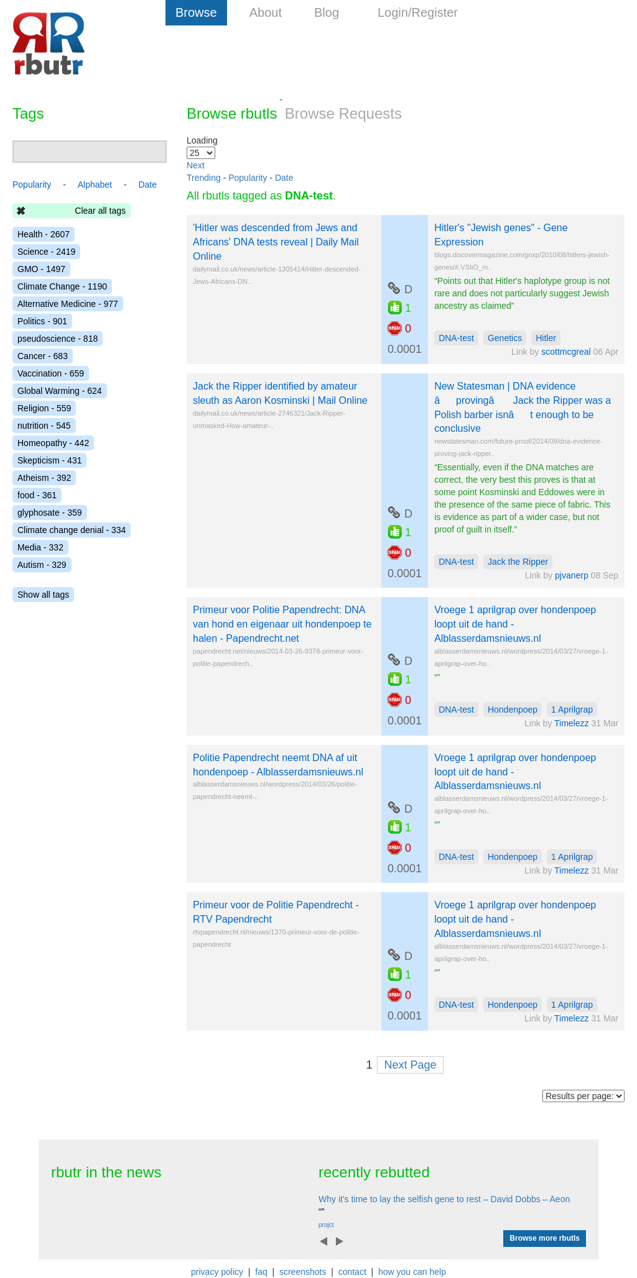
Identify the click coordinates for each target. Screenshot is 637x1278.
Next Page (410, 1065)
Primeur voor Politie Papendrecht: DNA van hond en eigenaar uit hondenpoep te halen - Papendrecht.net (282, 624)
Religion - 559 (44, 408)
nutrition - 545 (44, 426)
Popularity (247, 178)
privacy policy (217, 1272)
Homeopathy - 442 (53, 443)
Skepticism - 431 (49, 460)
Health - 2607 (43, 234)
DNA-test (456, 338)
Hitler (546, 338)
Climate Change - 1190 (62, 286)
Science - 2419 (46, 252)
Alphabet (95, 184)
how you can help (412, 1272)
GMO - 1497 (41, 269)
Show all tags (43, 595)
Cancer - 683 (42, 356)
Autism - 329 (42, 565)
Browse (196, 12)
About (265, 12)
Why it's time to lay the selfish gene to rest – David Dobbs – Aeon (444, 1199)
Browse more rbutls (544, 1238)
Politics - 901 (42, 321)
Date (284, 178)
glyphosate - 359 (49, 513)
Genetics (505, 338)
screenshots (302, 1272)
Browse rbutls (232, 113)
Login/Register (418, 12)
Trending (204, 178)
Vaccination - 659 (50, 373)
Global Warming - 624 (59, 391)
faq (261, 1272)
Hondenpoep (512, 709)
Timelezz (571, 723)
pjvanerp (571, 575)
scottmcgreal (565, 352)
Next (196, 165)
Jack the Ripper (518, 562)
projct (325, 1224)
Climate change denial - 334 (71, 530)
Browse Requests (343, 113)
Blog (326, 12)
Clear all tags (100, 211)
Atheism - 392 (44, 478)
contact (352, 1272)
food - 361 (37, 495)
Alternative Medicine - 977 (67, 304)
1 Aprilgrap (572, 709)
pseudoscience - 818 (57, 339)
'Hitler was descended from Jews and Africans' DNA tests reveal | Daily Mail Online (276, 242)
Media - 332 (40, 547)
